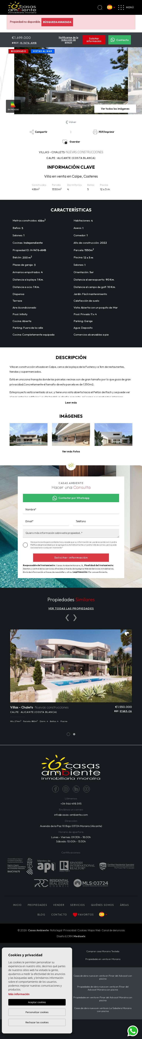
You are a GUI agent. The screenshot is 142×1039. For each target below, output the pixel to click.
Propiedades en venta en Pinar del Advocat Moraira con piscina (102, 999)
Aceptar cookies (37, 1002)
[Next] (75, 617)
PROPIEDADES (37, 905)
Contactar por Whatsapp (71, 498)
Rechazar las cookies (36, 1022)
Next (124, 81)
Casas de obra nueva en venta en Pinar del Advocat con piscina (103, 977)
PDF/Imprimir (103, 132)
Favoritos (83, 915)
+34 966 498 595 (71, 803)
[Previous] (67, 617)
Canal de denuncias (113, 930)
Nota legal (56, 930)
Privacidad (69, 930)
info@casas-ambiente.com (71, 814)
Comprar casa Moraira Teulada (102, 951)
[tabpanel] (71, 677)
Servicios (77, 905)
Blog (41, 914)
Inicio (17, 905)
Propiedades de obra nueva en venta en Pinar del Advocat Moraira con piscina (103, 988)
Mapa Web (94, 930)
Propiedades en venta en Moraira (102, 959)
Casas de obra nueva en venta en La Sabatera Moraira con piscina (102, 1010)
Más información (19, 994)
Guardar (71, 142)
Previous (18, 81)
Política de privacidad (41, 544)
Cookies (82, 930)
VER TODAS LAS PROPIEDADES (71, 608)
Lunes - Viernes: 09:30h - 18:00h (71, 837)
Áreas (124, 905)
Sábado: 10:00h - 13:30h (71, 841)
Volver (71, 122)
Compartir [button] (38, 132)
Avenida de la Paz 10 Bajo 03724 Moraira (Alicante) (71, 826)
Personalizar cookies (37, 1012)
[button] (71, 451)
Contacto (120, 40)
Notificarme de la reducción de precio (68, 40)
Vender (58, 905)
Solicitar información (94, 40)
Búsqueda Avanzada (57, 22)
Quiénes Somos (102, 905)
